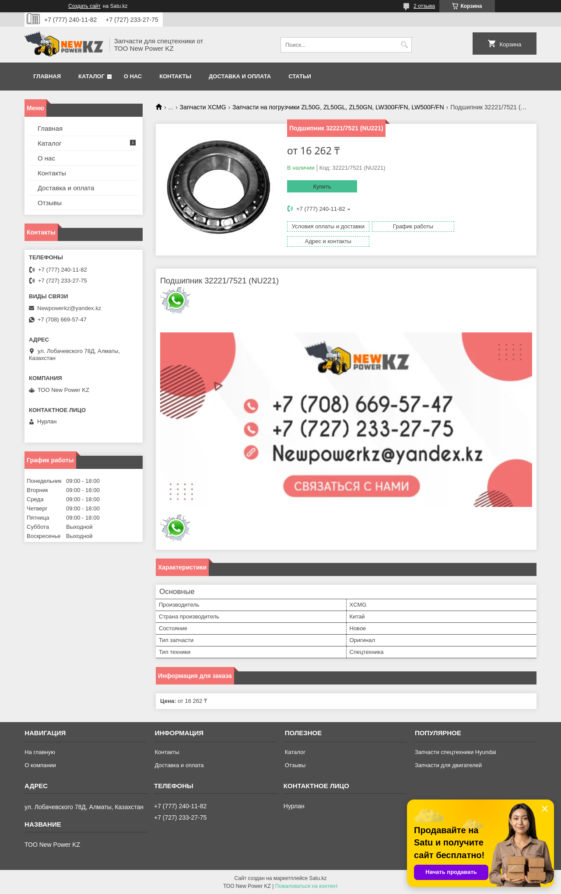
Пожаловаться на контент (306, 886)
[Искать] (404, 44)
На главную (40, 751)
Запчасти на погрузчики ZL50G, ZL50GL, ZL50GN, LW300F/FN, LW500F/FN (338, 107)
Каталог (91, 76)
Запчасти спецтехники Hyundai (455, 751)
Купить (322, 186)
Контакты (175, 76)
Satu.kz (317, 878)
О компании (40, 764)
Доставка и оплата (240, 76)
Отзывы (50, 202)
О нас (133, 76)
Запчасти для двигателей (448, 764)
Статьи (299, 76)
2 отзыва (424, 6)
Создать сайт (84, 6)
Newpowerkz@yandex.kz (69, 308)
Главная (47, 76)
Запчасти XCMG (203, 107)
